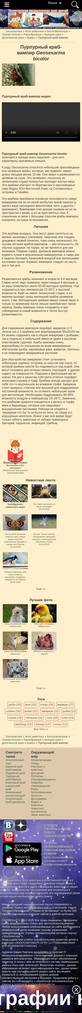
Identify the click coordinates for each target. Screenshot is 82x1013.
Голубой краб (14, 798)
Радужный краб (15, 773)
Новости (49, 832)
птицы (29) (46, 704)
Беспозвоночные (41, 792)
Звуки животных (41, 814)
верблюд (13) (23, 724)
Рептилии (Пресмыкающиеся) (43, 778)
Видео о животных (37, 803)
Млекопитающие (41, 760)
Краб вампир (14, 769)
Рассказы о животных (38, 768)
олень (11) (60, 724)
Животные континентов (38, 810)
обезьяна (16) (34, 717)
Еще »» (40, 588)
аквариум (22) (49, 711)
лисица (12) (43, 724)
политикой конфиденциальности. (34, 984)
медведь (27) (65, 704)
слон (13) (67, 717)
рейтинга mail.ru (42, 907)
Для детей (37, 773)
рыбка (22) (69, 711)
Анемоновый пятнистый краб (15, 794)
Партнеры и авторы (57, 828)
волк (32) (30, 704)
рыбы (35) (15, 704)
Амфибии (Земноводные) (40, 784)
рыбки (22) (30, 711)
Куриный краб (14, 766)
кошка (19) (15, 717)
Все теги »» (41, 729)
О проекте (51, 825)
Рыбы (34, 789)
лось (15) (52, 717)
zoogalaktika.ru (43, 952)
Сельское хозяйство (57, 835)
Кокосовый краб (15, 782)
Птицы (35, 763)
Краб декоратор (15, 801)
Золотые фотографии (38, 797)
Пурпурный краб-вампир (13, 778)
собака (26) (13, 711)
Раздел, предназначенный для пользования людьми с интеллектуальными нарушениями (60, 860)
